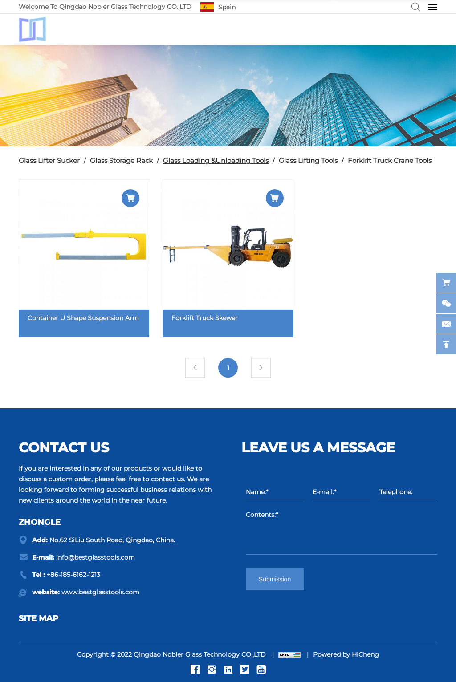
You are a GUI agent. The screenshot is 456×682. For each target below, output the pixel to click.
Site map (38, 618)
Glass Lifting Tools (308, 160)
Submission (275, 579)
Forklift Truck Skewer (204, 318)
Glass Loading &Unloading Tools (216, 160)
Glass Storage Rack (121, 160)
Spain (227, 7)
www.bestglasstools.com (100, 592)
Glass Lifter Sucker (49, 160)
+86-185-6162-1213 (73, 575)
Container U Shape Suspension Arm (83, 318)
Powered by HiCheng (346, 654)
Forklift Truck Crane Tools (390, 160)
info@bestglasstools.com (95, 557)
